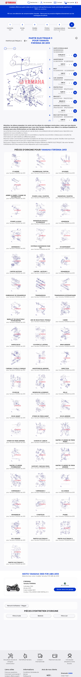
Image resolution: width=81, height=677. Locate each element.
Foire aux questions (11, 672)
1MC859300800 (58, 52)
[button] (76, 38)
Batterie (40, 616)
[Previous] (26, 41)
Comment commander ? (13, 674)
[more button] (71, 55)
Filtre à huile (17, 616)
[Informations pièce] (49, 121)
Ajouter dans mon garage (65, 589)
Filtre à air (64, 616)
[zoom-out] (5, 48)
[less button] (67, 55)
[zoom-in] (14, 48)
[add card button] (75, 55)
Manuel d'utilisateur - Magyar (16, 605)
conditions (43, 9)
